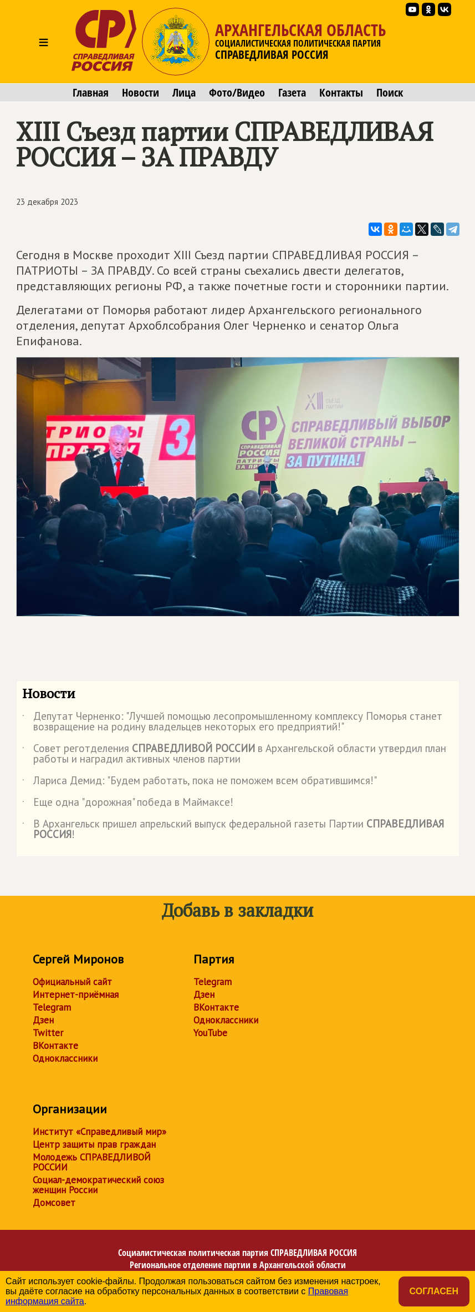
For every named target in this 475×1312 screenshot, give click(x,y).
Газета (292, 93)
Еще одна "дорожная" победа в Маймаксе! (127, 804)
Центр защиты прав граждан (94, 1144)
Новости (140, 93)
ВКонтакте (55, 1046)
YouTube (210, 1033)
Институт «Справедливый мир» (99, 1132)
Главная (91, 93)
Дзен (43, 1020)
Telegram (52, 1007)
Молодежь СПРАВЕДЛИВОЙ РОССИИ (92, 1162)
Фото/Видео (237, 93)
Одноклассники (65, 1058)
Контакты (341, 93)
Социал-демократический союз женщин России (98, 1185)
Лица (184, 93)
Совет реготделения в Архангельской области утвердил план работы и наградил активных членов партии (234, 754)
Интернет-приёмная (76, 995)
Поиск (389, 93)
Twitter (48, 1033)
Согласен (434, 1291)
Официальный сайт (72, 982)
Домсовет (54, 1203)
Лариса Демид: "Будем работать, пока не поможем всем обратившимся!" (199, 782)
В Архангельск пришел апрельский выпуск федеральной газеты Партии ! (233, 830)
